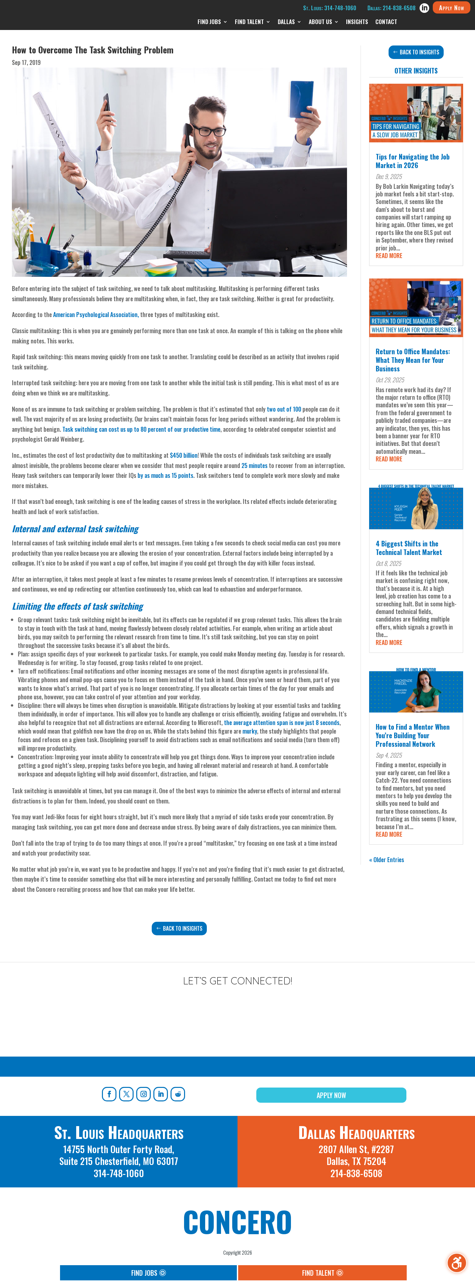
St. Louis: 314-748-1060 (329, 8)
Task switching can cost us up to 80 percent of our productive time (141, 429)
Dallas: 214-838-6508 (391, 8)
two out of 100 (284, 409)
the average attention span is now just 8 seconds (281, 722)
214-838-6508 (356, 1173)
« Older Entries (386, 859)
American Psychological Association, (96, 314)
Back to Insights (183, 928)
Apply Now (451, 7)
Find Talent (318, 1273)
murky (249, 731)
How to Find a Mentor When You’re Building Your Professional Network (413, 735)
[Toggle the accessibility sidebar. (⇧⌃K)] (457, 1263)
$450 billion (184, 455)
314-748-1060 (119, 1173)
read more (389, 255)
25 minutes (254, 465)
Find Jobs (144, 1273)
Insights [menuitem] (357, 22)
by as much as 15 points (165, 475)
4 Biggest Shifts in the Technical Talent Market (409, 548)
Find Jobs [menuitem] (209, 22)
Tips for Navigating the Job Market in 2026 (413, 161)
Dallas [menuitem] (286, 22)
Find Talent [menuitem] (249, 22)
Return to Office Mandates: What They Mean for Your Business (413, 359)
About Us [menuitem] (320, 22)
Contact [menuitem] (386, 22)
